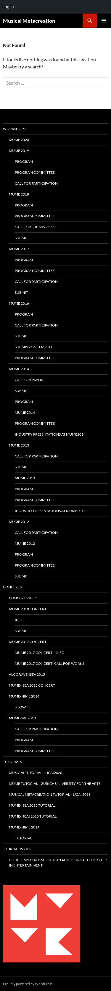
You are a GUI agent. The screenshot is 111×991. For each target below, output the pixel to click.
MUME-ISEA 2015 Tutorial (32, 805)
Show (20, 707)
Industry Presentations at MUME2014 (50, 434)
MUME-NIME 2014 (24, 696)
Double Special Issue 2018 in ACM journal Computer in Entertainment (58, 862)
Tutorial (23, 838)
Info (19, 620)
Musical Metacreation (29, 20)
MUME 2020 (19, 139)
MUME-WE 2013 (22, 718)
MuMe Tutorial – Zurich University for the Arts (54, 783)
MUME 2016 (19, 303)
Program (24, 161)
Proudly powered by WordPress (27, 984)
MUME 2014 (19, 369)
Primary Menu (104, 21)
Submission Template (34, 347)
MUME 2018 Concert (27, 609)
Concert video (23, 598)
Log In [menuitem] (8, 6)
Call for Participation (36, 183)
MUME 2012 (19, 521)
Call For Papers (29, 380)
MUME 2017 (19, 249)
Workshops (14, 129)
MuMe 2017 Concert (27, 641)
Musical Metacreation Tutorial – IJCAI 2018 (50, 794)
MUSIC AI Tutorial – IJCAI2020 (35, 772)
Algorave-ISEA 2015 (27, 674)
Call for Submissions (35, 227)
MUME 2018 (19, 194)
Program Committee (35, 172)
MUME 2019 (19, 150)
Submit (21, 238)
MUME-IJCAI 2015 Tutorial (33, 816)
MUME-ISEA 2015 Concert (32, 685)
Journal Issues (17, 849)
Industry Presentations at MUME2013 (50, 510)
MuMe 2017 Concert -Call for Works (49, 663)
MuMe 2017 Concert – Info (40, 652)
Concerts (12, 587)
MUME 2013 (19, 445)
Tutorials (12, 761)
